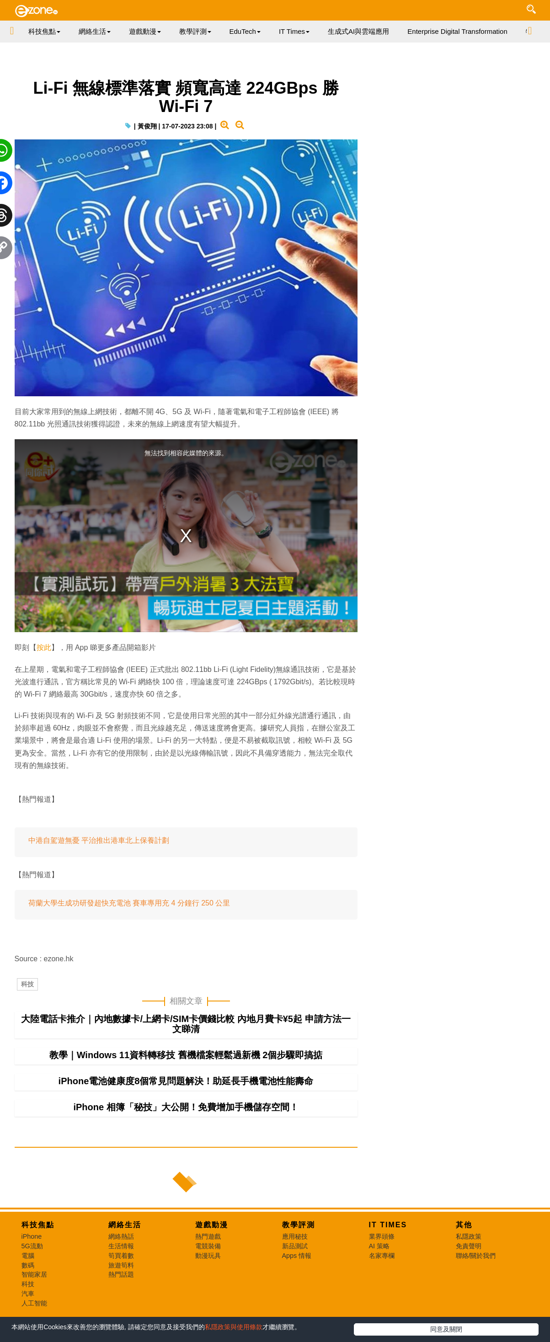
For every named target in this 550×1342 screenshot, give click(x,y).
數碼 (27, 1265)
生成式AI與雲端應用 (358, 31)
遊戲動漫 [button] (145, 31)
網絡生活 (124, 1225)
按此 (44, 647)
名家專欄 (382, 1255)
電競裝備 (208, 1246)
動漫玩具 (208, 1255)
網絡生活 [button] (95, 31)
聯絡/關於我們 (476, 1255)
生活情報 (121, 1246)
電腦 (27, 1255)
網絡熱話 (121, 1236)
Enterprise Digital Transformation (457, 31)
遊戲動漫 (211, 1225)
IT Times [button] (294, 31)
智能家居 (34, 1274)
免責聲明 (468, 1246)
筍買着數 (121, 1255)
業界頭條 (382, 1236)
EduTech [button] (245, 31)
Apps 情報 (297, 1255)
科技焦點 (37, 1225)
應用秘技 (295, 1236)
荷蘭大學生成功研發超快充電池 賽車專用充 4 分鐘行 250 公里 (129, 903)
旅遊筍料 (121, 1265)
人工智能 (34, 1303)
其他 (464, 1225)
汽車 (27, 1293)
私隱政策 (468, 1236)
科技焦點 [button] (44, 31)
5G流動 (32, 1246)
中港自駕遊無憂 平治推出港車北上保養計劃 (98, 840)
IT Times (388, 1225)
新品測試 (295, 1246)
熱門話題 (121, 1274)
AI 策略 (379, 1246)
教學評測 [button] (195, 31)
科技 (27, 984)
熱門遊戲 (208, 1236)
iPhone (31, 1236)
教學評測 (298, 1225)
